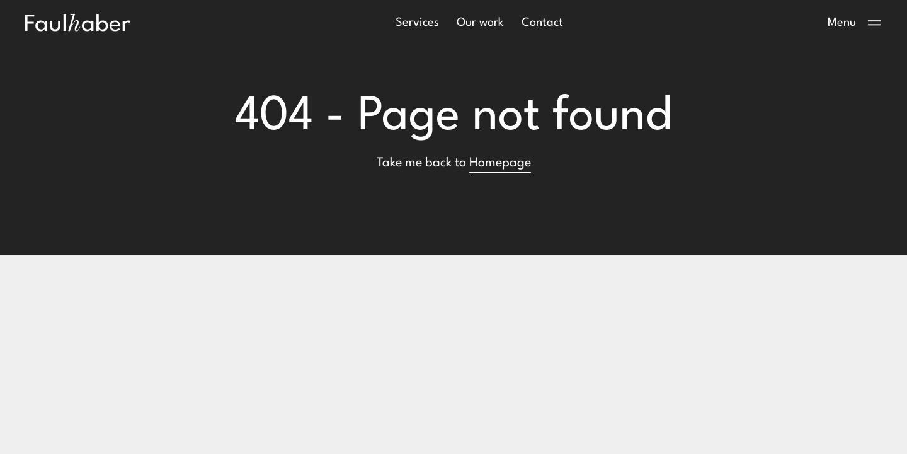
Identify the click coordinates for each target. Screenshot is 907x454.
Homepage (500, 163)
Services (417, 22)
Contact (542, 22)
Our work (480, 22)
